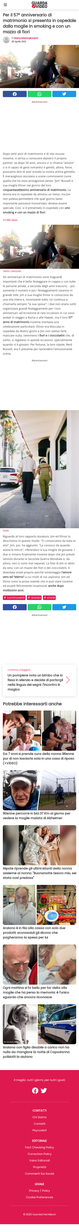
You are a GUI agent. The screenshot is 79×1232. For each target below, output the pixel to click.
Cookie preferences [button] (39, 1197)
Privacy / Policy (39, 1191)
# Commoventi (14, 598)
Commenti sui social (39, 1174)
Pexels (6, 530)
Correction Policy (40, 1154)
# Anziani (34, 598)
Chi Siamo (39, 1117)
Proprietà (39, 1167)
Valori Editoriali (39, 1160)
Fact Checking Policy (39, 1147)
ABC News (12, 219)
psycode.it (40, 1130)
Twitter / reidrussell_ (12, 270)
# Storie (49, 598)
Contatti (39, 1124)
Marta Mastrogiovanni (26, 38)
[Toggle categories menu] (5, 4)
